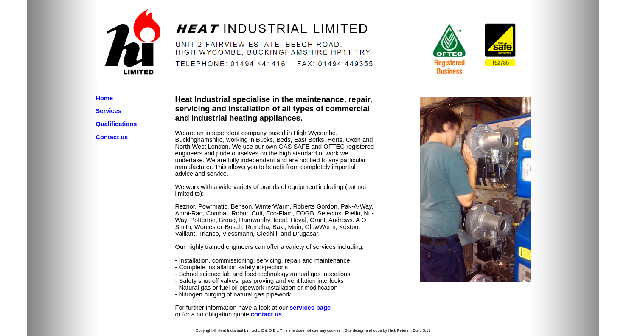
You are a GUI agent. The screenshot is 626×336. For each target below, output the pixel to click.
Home (104, 98)
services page (310, 307)
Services (108, 110)
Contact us (112, 137)
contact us (266, 314)
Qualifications (116, 124)
